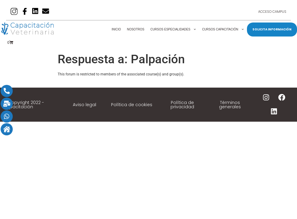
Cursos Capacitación (223, 29)
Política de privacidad (182, 104)
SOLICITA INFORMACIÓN (272, 29)
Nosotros (135, 29)
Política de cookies (131, 105)
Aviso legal (84, 105)
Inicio (116, 29)
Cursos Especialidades (173, 29)
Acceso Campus (272, 11)
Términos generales (230, 104)
